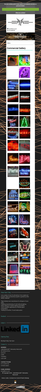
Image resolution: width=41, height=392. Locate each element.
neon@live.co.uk (13, 28)
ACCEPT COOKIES (20, 9)
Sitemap (27, 378)
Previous (28, 36)
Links (7, 378)
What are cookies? (20, 12)
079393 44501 (5, 365)
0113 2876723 (12, 30)
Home (3, 378)
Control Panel (20, 378)
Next (31, 36)
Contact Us (13, 378)
